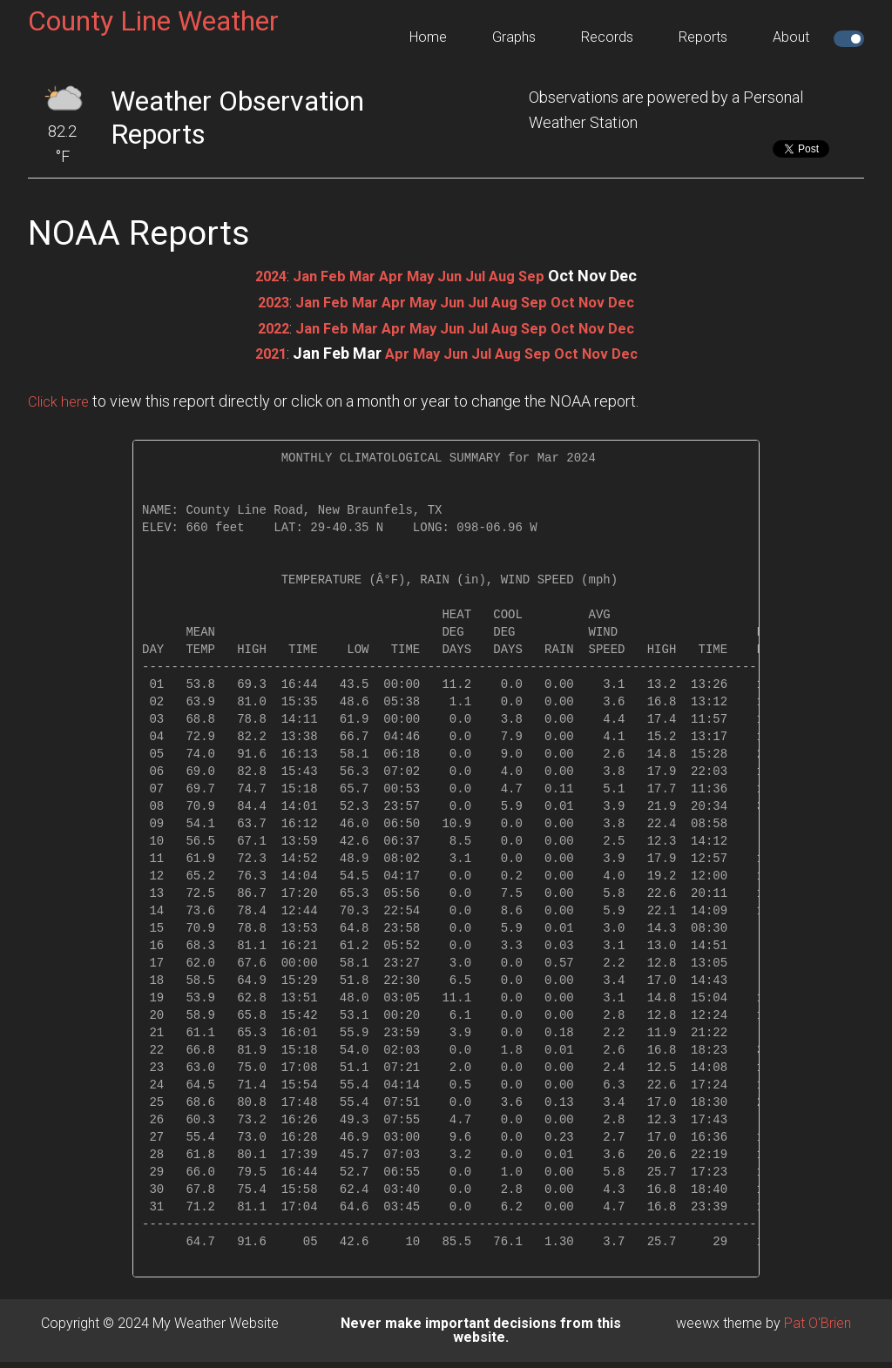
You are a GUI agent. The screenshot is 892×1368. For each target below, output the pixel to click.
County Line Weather (153, 20)
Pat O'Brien (817, 1321)
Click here (61, 399)
